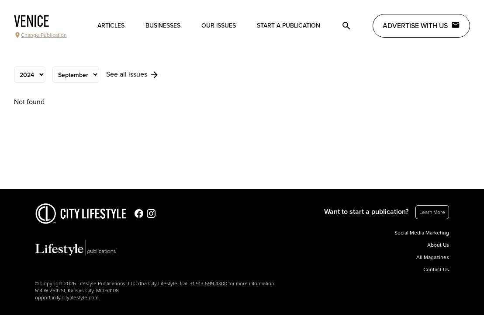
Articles (110, 25)
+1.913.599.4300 (208, 283)
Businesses (162, 25)
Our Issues (218, 25)
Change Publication (40, 35)
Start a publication (288, 25)
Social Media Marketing (421, 233)
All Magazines (432, 257)
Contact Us (436, 269)
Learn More (432, 212)
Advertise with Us (421, 25)
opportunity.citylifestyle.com (66, 297)
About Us (438, 245)
